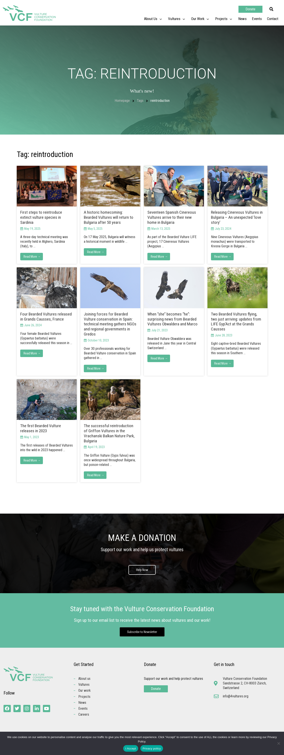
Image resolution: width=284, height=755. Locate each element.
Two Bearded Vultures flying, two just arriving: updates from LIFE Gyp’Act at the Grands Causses (236, 322)
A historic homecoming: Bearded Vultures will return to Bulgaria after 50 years (108, 217)
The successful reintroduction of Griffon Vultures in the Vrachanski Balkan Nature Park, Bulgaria (109, 433)
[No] (278, 743)
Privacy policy (152, 748)
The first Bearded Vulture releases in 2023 (40, 428)
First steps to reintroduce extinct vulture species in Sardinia (41, 217)
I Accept (130, 748)
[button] (271, 9)
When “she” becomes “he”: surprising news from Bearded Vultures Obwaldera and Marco (172, 319)
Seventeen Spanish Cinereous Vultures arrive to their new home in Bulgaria (171, 217)
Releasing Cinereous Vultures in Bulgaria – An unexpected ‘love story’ (237, 217)
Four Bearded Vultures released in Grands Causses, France (46, 317)
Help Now (142, 571)
